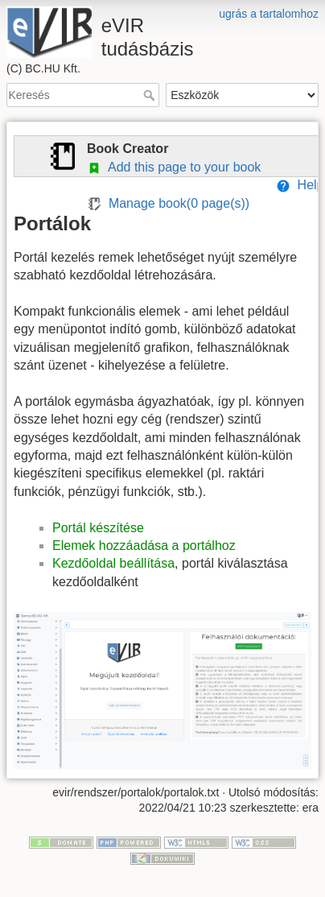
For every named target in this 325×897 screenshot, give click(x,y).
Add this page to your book (174, 167)
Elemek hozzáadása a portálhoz (144, 545)
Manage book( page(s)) (168, 203)
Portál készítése (98, 528)
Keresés (150, 95)
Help (300, 185)
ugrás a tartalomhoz (269, 13)
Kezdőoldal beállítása (113, 563)
